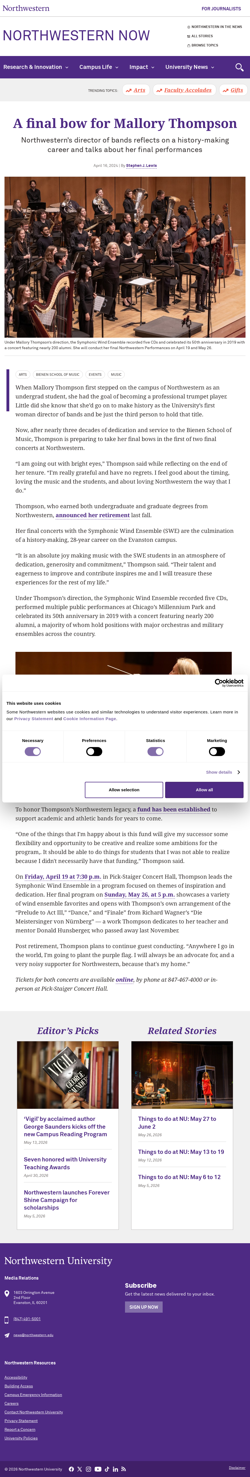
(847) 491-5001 (27, 1319)
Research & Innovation (35, 67)
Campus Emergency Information (33, 1395)
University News (189, 67)
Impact (141, 67)
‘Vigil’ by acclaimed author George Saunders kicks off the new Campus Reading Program (65, 1127)
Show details (219, 772)
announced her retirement (93, 515)
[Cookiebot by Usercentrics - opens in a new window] (219, 683)
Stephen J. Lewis (141, 166)
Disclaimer (237, 1468)
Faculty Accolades (188, 90)
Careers (11, 1404)
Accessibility (15, 1378)
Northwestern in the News (217, 27)
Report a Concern (19, 1430)
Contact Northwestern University (33, 1412)
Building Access (18, 1386)
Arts (139, 90)
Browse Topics (205, 45)
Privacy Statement (21, 1421)
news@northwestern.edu (33, 1335)
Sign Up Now (143, 1307)
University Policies (21, 1438)
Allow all (204, 789)
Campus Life (98, 67)
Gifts (237, 90)
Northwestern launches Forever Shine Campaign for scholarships (67, 1200)
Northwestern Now (76, 36)
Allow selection (124, 789)
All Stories (202, 36)
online (124, 979)
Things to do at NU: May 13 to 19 (181, 1152)
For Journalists (221, 9)
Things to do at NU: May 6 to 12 (179, 1177)
